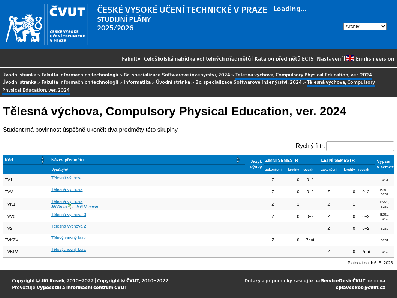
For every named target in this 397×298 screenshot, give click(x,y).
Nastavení (330, 58)
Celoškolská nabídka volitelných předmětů (197, 58)
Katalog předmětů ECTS (284, 58)
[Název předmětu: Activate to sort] (147, 159)
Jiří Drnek (59, 207)
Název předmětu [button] (67, 160)
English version (370, 58)
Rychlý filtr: (310, 146)
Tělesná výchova (67, 178)
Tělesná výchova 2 (68, 226)
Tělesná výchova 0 (68, 214)
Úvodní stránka (19, 74)
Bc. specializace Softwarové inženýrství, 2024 (177, 74)
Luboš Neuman (85, 207)
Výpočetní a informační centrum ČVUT (82, 287)
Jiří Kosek (52, 280)
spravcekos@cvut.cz (360, 287)
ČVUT (132, 280)
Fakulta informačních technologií (80, 74)
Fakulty (131, 58)
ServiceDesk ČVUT (343, 280)
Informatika (137, 82)
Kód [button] (9, 160)
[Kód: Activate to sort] (26, 159)
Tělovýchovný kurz (68, 237)
